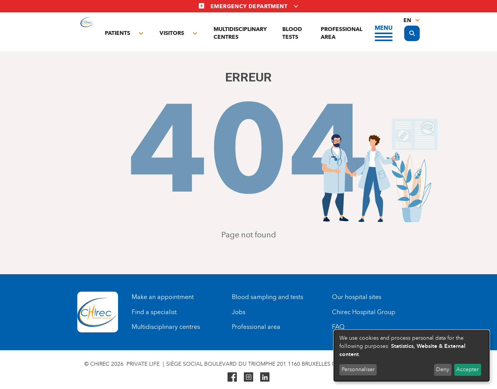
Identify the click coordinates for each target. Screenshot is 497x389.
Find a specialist (154, 312)
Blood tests (292, 33)
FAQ (338, 326)
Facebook (232, 377)
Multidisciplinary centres (240, 33)
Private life (143, 364)
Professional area (341, 33)
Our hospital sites (356, 297)
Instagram (248, 377)
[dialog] (411, 355)
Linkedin (265, 377)
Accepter (467, 369)
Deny (442, 369)
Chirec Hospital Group (363, 312)
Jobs (238, 312)
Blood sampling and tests (267, 297)
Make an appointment (163, 297)
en (407, 20)
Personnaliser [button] (358, 369)
